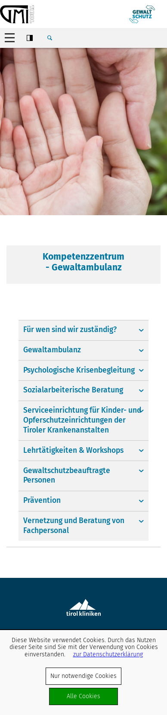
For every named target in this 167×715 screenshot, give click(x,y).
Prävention (42, 500)
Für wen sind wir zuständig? (70, 329)
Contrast (30, 38)
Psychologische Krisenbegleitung (79, 370)
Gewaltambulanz (52, 349)
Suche (49, 38)
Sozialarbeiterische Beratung (73, 390)
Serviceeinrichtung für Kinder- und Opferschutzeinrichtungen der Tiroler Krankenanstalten (82, 420)
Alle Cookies (83, 696)
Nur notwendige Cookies (83, 676)
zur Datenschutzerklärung (108, 654)
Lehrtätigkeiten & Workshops (73, 450)
